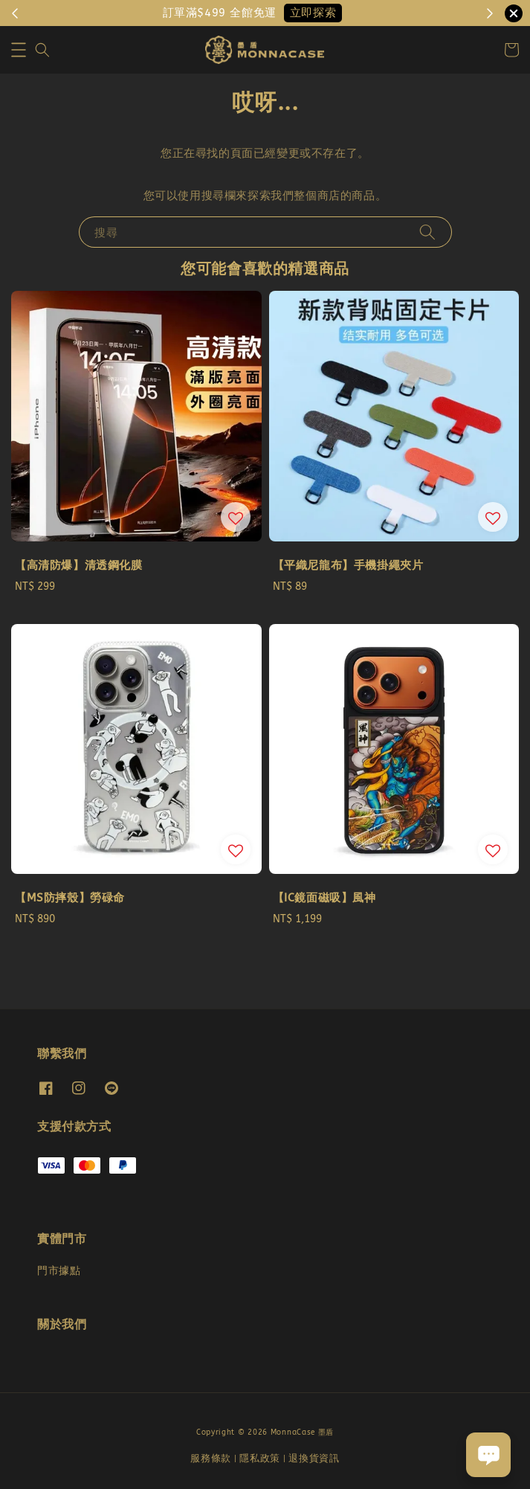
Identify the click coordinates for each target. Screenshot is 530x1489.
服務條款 (210, 1458)
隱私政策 (259, 1458)
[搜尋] (427, 231)
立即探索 (313, 12)
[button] (18, 49)
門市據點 (58, 1270)
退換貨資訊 (314, 1458)
